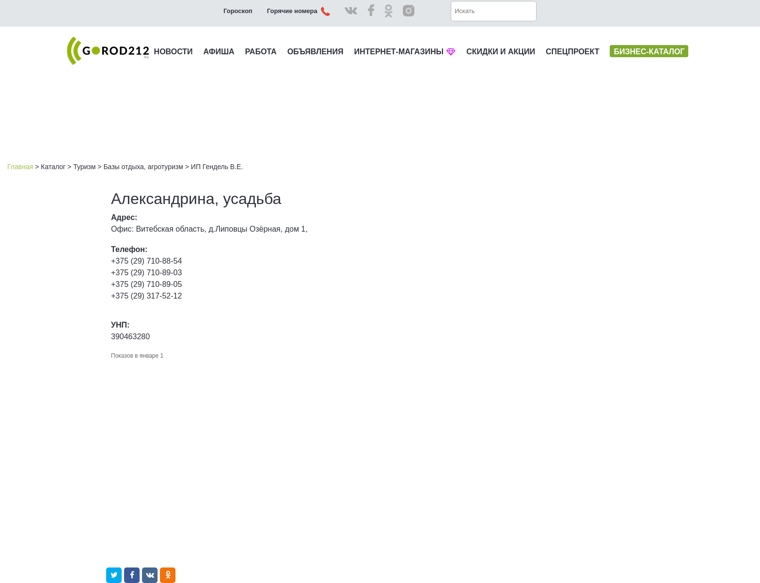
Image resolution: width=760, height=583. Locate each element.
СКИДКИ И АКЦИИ (500, 51)
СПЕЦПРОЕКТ (572, 51)
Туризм (84, 167)
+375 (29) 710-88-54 (146, 261)
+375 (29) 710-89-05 (146, 284)
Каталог (53, 167)
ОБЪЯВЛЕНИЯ (315, 51)
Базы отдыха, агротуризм (143, 167)
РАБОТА (261, 51)
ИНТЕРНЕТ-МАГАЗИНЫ (405, 51)
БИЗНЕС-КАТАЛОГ (649, 51)
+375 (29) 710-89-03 (146, 272)
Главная (20, 167)
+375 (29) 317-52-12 (146, 296)
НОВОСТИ (173, 51)
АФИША (219, 51)
